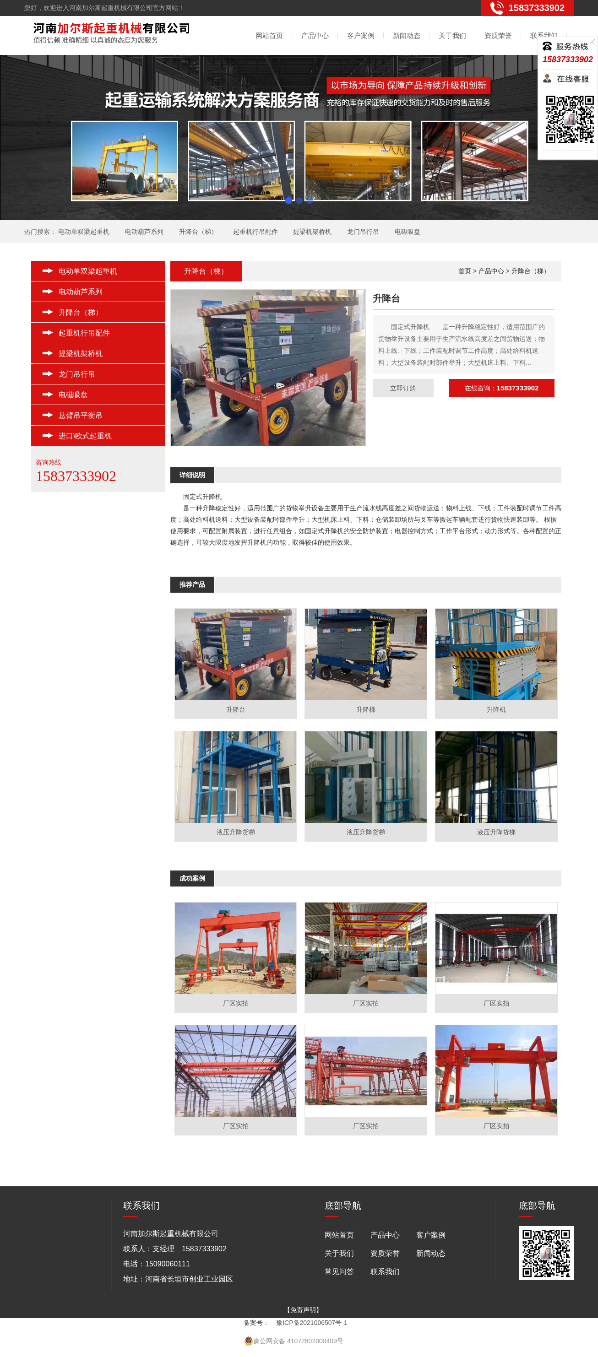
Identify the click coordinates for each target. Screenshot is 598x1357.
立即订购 (403, 388)
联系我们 (544, 35)
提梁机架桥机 (312, 231)
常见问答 (339, 1272)
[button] (288, 200)
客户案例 (361, 35)
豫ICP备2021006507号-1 (312, 1322)
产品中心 (315, 35)
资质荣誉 (498, 35)
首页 (464, 271)
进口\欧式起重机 (85, 436)
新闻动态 (406, 35)
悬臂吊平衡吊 (81, 415)
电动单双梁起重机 (83, 231)
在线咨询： (502, 388)
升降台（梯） (198, 231)
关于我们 (452, 35)
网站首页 (269, 35)
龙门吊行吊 (363, 231)
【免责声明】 (303, 1310)
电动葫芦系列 (144, 231)
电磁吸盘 (407, 231)
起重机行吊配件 (255, 231)
